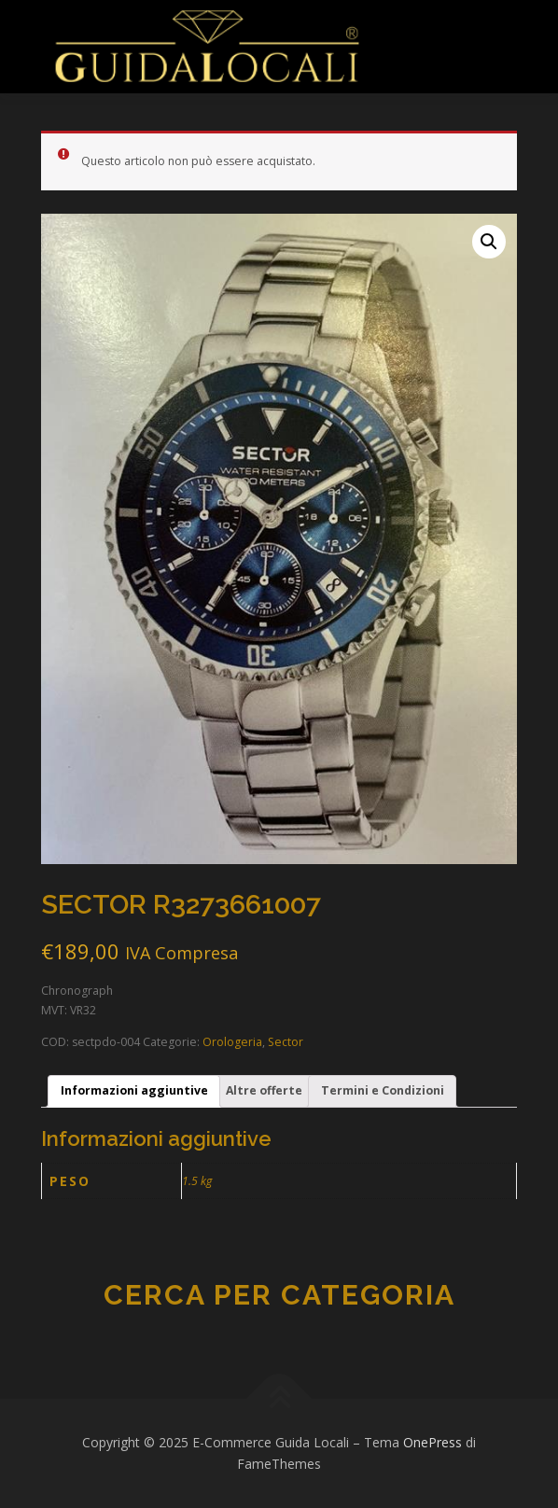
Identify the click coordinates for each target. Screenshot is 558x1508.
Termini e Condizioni (382, 1090)
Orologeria (232, 1042)
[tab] (134, 1091)
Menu (408, 35)
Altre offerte (264, 1090)
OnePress (432, 1442)
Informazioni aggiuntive (134, 1090)
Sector (285, 1042)
